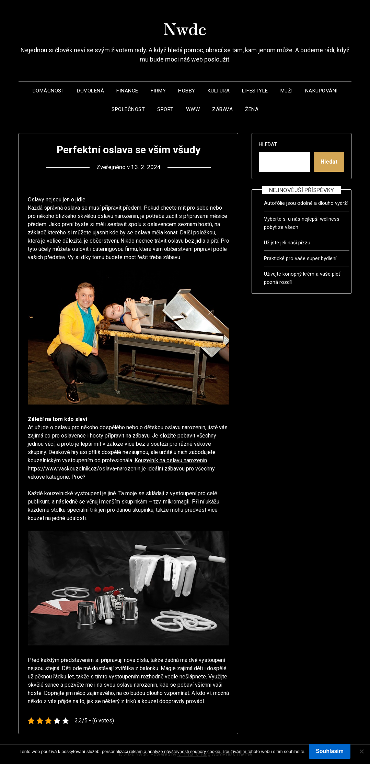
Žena (251, 109)
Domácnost (49, 91)
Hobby (186, 91)
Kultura (219, 91)
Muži (286, 91)
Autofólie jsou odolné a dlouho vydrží (306, 203)
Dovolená (90, 91)
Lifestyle (255, 91)
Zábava (222, 109)
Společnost (128, 109)
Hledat (268, 144)
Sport (165, 109)
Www (193, 109)
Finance (127, 91)
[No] (361, 751)
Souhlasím (330, 751)
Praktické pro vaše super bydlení (300, 258)
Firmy (158, 91)
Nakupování (321, 91)
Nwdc (185, 28)
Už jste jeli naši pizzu (287, 243)
